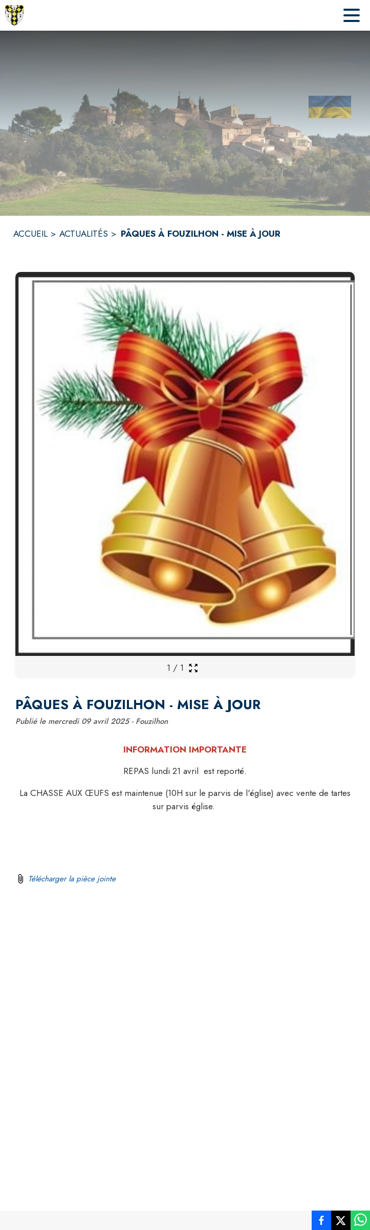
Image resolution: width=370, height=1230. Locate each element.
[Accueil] (14, 15)
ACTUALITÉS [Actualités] (83, 233)
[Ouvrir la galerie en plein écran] (193, 667)
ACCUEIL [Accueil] (30, 233)
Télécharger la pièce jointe (72, 878)
